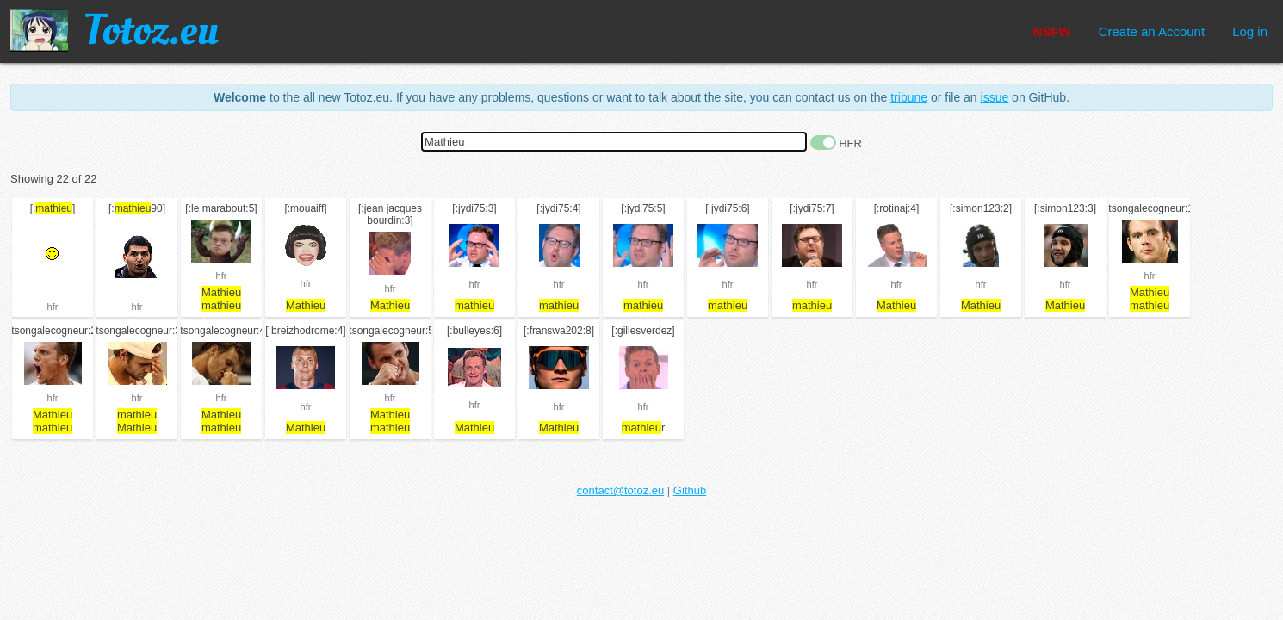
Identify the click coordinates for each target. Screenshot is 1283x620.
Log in (1250, 31)
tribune (908, 97)
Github (689, 490)
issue (995, 97)
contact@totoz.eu (620, 490)
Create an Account (1152, 31)
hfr (53, 306)
